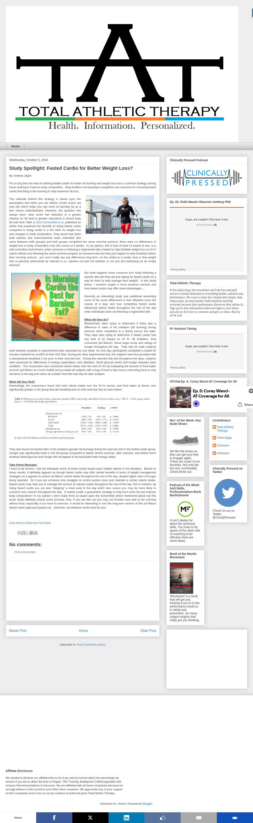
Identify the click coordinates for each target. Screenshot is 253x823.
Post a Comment (25, 552)
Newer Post (18, 630)
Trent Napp (224, 437)
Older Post (148, 630)
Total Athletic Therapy (225, 428)
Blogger (147, 803)
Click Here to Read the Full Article (30, 523)
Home (15, 146)
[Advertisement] (83, 590)
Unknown (223, 445)
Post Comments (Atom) (91, 644)
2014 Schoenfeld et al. (50, 222)
